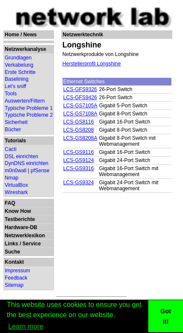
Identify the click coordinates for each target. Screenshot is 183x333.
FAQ (10, 203)
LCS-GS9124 (78, 160)
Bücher (13, 130)
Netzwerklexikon (25, 236)
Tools (11, 94)
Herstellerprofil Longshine (92, 64)
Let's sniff (15, 86)
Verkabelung (19, 65)
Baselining (16, 79)
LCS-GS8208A (80, 138)
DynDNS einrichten (26, 163)
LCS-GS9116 (78, 152)
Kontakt (14, 262)
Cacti (10, 149)
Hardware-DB (21, 227)
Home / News (21, 35)
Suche (12, 252)
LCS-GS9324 (78, 183)
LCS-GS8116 (78, 122)
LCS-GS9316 (78, 168)
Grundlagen (18, 58)
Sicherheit (16, 122)
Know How (18, 211)
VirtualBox (16, 185)
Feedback (16, 278)
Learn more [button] (25, 326)
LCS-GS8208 (78, 130)
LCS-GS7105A (80, 106)
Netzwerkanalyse (25, 49)
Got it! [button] (165, 316)
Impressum (17, 271)
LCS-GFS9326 (80, 89)
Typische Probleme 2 (29, 115)
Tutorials (15, 141)
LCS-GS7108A (80, 114)
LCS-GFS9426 (80, 97)
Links (11, 244)
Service (31, 244)
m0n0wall (16, 171)
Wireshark (16, 192)
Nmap (11, 178)
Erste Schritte (20, 72)
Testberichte (20, 219)
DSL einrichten (21, 156)
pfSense (40, 171)
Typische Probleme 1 (29, 108)
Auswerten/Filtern (25, 101)
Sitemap (14, 285)
